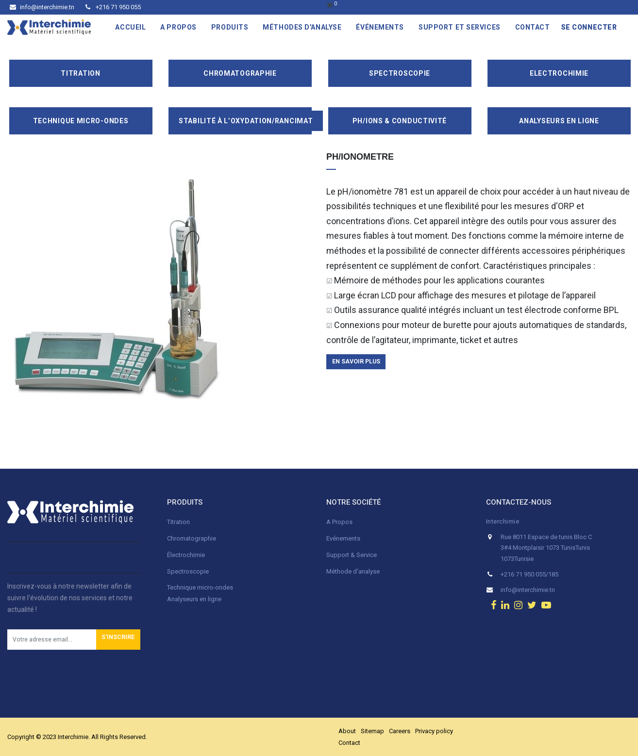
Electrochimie (559, 73)
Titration (80, 73)
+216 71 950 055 (113, 7)
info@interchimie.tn (42, 7)
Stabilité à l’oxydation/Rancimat (246, 121)
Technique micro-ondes (200, 587)
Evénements (343, 538)
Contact (349, 742)
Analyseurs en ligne (559, 121)
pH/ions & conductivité (400, 121)
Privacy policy (434, 731)
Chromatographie (240, 73)
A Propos (340, 522)
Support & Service (351, 555)
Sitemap (372, 731)
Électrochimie (186, 555)
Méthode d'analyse (353, 571)
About (347, 731)
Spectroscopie (399, 73)
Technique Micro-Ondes (81, 121)
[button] (118, 639)
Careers (399, 731)
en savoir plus (356, 361)
